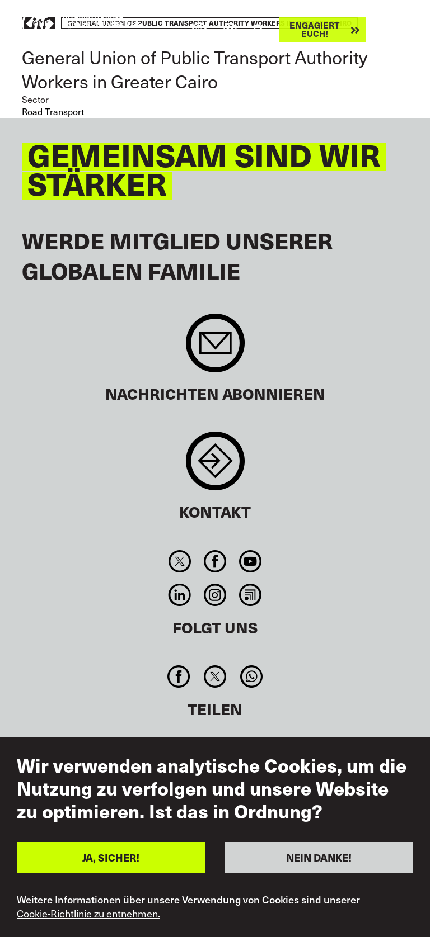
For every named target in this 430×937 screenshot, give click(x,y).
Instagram (215, 595)
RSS (251, 595)
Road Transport (53, 111)
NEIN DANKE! (319, 857)
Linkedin (179, 595)
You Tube (251, 561)
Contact (215, 466)
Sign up (215, 349)
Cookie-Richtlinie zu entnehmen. (88, 913)
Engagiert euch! (314, 29)
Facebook (215, 561)
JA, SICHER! (110, 857)
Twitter (179, 561)
